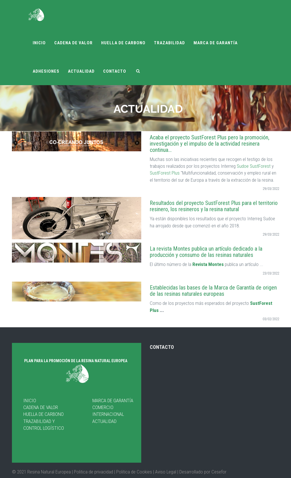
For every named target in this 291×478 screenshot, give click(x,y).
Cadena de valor (73, 42)
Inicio (39, 42)
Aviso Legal (165, 472)
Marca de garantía (216, 42)
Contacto (114, 71)
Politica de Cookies (133, 472)
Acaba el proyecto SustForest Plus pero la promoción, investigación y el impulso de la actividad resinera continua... (209, 143)
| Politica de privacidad (93, 472)
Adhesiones (46, 71)
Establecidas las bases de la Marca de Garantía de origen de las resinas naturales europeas (213, 290)
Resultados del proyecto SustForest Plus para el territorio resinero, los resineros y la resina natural (214, 206)
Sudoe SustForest (254, 166)
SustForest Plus (165, 173)
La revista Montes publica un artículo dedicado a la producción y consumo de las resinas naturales (206, 251)
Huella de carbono (123, 42)
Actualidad (81, 71)
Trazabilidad (169, 42)
